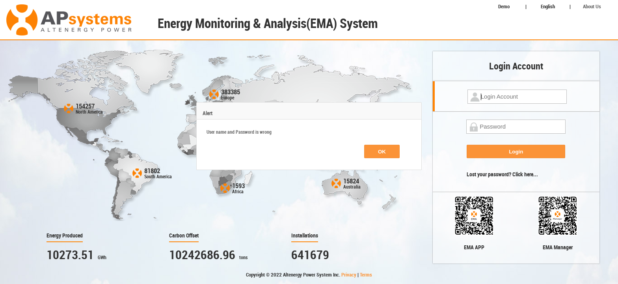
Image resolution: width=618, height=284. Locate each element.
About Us (592, 6)
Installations (304, 235)
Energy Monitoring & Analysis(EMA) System (268, 23)
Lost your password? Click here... (502, 174)
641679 (310, 255)
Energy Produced (65, 235)
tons (243, 257)
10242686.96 (202, 255)
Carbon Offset (184, 235)
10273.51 (70, 255)
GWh (102, 257)
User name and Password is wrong (239, 132)
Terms (366, 275)
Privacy (349, 275)
